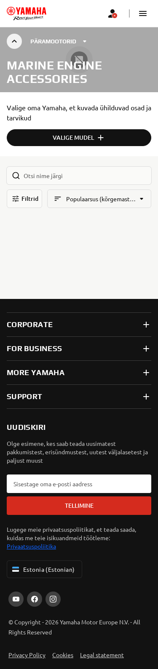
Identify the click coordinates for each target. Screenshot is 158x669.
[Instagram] (53, 599)
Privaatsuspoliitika (31, 546)
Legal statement (102, 654)
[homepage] (26, 13)
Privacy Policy (27, 654)
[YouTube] (16, 599)
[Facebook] (34, 599)
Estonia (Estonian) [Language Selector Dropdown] (43, 569)
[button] (142, 13)
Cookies (62, 654)
